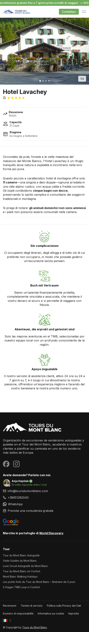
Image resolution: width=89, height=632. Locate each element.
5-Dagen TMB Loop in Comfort (21, 587)
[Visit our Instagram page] (16, 464)
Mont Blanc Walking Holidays (20, 576)
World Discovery (51, 533)
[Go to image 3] (46, 81)
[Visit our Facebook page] (6, 464)
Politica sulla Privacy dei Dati (64, 605)
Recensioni (9, 605)
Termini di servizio (31, 605)
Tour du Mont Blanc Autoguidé (21, 555)
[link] (44, 497)
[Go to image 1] (40, 81)
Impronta (73, 613)
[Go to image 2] (43, 81)
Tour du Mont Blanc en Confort (21, 571)
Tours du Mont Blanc (34, 627)
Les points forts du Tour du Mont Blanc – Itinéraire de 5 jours (39, 581)
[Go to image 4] (49, 81)
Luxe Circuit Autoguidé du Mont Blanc (25, 566)
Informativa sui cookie (51, 613)
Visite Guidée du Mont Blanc (20, 560)
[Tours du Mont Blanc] (44, 427)
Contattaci (69, 12)
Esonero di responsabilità (18, 613)
